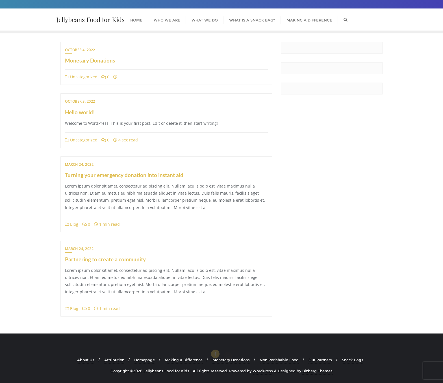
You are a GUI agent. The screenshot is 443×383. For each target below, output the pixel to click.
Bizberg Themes (317, 371)
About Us (85, 360)
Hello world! (80, 112)
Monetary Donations (90, 60)
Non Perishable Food (279, 360)
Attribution (114, 360)
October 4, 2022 (80, 50)
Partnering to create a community (105, 259)
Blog (71, 224)
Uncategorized (81, 76)
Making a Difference (184, 360)
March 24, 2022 (79, 164)
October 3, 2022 (80, 101)
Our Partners (320, 360)
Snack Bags (352, 360)
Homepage (144, 360)
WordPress (263, 371)
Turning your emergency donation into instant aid (124, 175)
